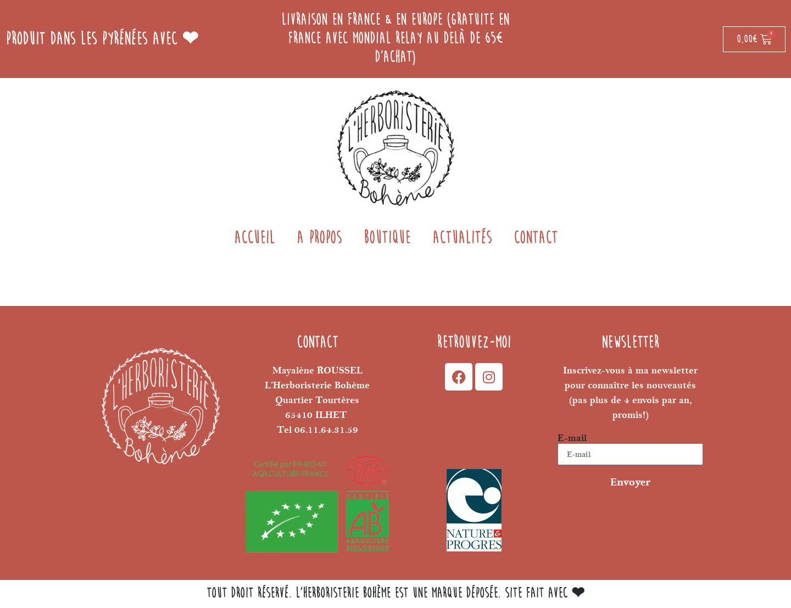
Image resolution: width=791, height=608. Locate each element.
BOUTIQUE (387, 238)
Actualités (462, 238)
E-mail (572, 438)
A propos (319, 238)
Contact (536, 238)
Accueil (254, 238)
